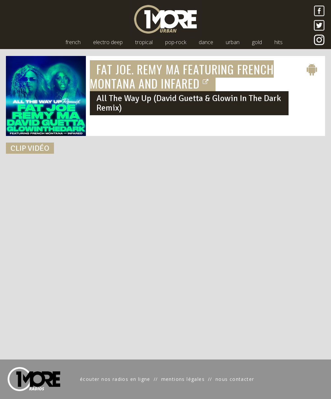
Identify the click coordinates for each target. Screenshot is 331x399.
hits (278, 42)
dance (206, 42)
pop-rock (175, 42)
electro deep (108, 42)
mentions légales (183, 379)
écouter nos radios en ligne (115, 379)
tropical (144, 42)
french (73, 42)
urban (233, 42)
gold (257, 42)
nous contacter (235, 379)
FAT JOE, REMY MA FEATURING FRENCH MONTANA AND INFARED (182, 76)
